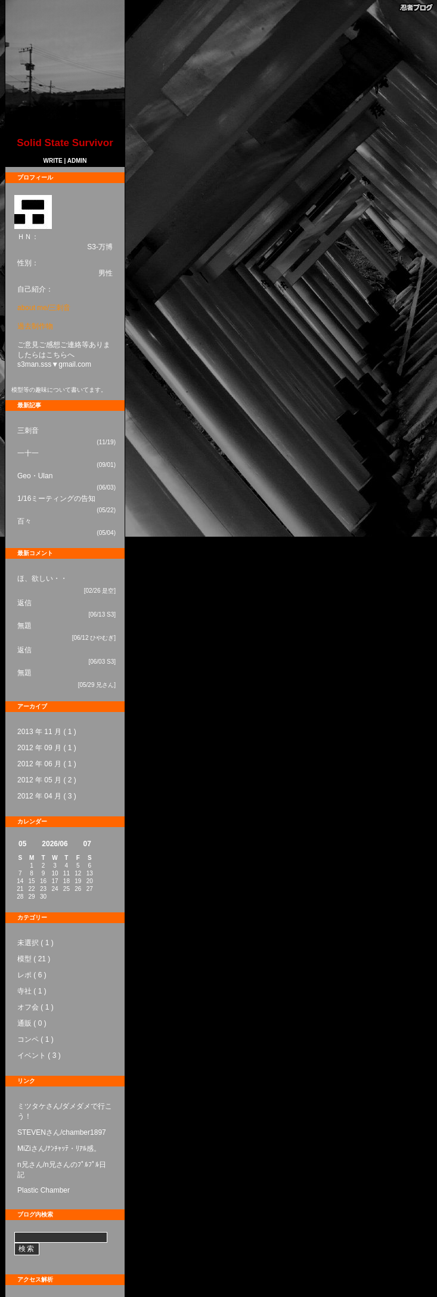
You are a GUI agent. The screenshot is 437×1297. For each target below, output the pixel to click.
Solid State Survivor (65, 142)
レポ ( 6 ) (32, 975)
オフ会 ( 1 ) (35, 1007)
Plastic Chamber (43, 1190)
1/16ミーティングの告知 (56, 498)
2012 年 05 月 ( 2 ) (46, 780)
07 (87, 844)
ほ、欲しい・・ (42, 578)
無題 (24, 625)
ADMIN (77, 160)
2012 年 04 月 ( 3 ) (46, 796)
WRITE (53, 160)
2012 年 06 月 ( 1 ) (46, 764)
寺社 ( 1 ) (32, 991)
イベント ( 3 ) (39, 1055)
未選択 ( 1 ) (35, 943)
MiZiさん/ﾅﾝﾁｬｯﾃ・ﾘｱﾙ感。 (59, 1148)
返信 (24, 603)
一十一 (28, 453)
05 (22, 844)
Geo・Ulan (34, 476)
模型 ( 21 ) (33, 959)
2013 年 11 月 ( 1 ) (46, 732)
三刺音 (28, 430)
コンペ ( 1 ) (35, 1039)
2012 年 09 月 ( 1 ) (46, 748)
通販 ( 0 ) (32, 1023)
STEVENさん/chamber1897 (61, 1132)
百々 (24, 521)
